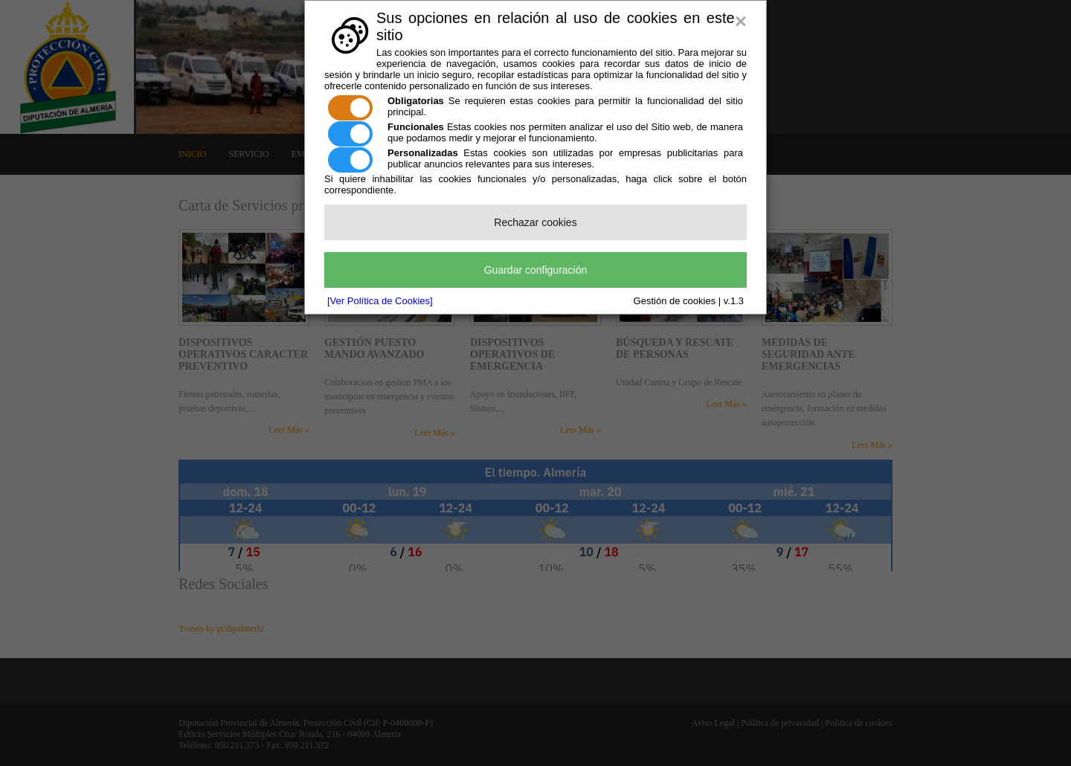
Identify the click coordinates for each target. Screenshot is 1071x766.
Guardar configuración (536, 270)
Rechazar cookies (535, 222)
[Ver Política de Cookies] (380, 300)
